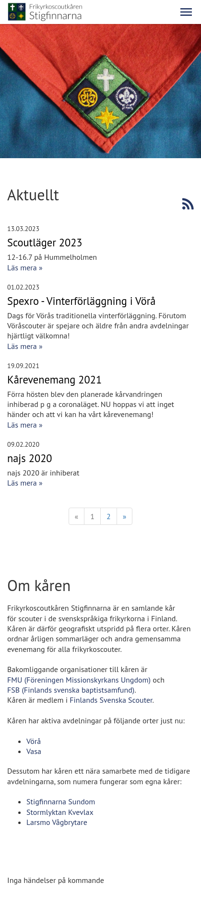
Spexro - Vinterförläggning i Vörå (81, 301)
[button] (186, 12)
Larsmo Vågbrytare (56, 822)
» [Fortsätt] (125, 516)
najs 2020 (29, 458)
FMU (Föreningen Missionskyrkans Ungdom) (79, 680)
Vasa (33, 751)
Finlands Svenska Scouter (111, 700)
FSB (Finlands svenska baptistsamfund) (70, 690)
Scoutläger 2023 (45, 242)
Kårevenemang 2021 (54, 379)
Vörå (33, 741)
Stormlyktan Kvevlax (60, 812)
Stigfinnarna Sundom (60, 801)
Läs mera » (25, 267)
